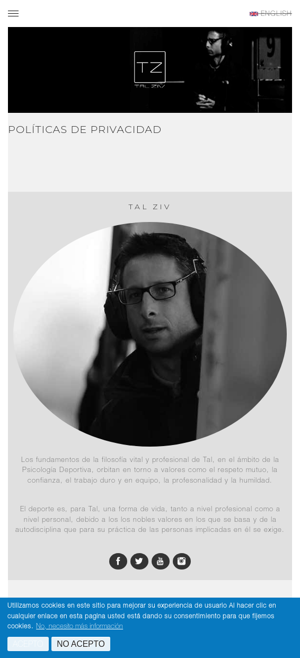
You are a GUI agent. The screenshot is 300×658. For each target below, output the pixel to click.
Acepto (28, 644)
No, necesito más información (79, 626)
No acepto (81, 644)
